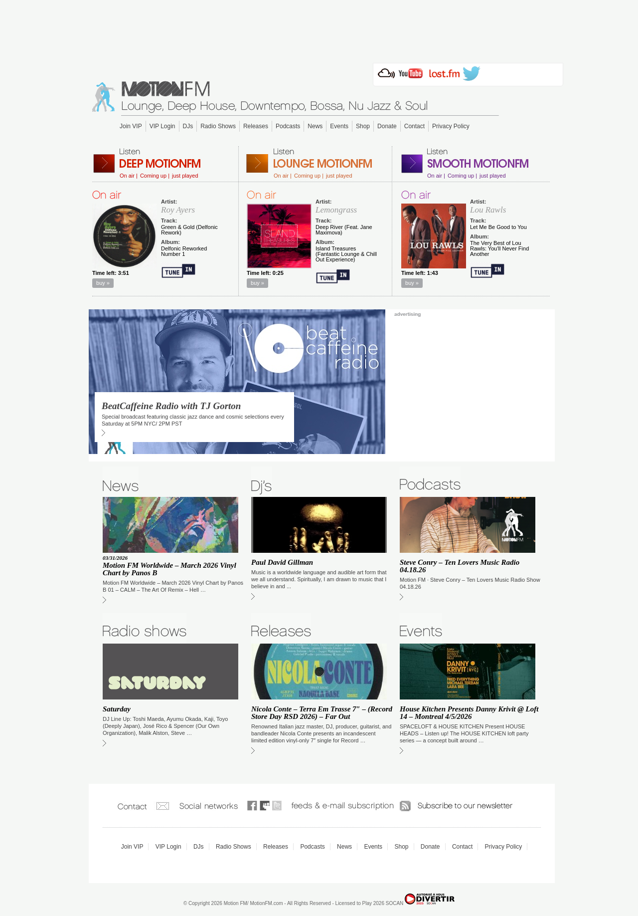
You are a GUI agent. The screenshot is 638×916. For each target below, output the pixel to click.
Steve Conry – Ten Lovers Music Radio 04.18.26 (459, 566)
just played (185, 176)
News (315, 126)
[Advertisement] (319, 28)
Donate (387, 126)
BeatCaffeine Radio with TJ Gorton (171, 406)
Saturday (117, 709)
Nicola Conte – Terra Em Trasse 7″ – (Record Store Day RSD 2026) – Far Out (321, 712)
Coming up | (154, 176)
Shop (363, 126)
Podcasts (288, 126)
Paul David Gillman (282, 562)
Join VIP (131, 126)
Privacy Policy (451, 126)
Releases (255, 126)
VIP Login (162, 126)
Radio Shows (218, 126)
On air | (129, 176)
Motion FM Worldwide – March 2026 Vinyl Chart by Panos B (169, 569)
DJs (188, 126)
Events (339, 126)
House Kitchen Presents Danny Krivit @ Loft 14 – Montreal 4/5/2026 (469, 712)
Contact (414, 126)
